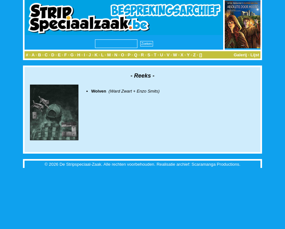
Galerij (240, 54)
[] (200, 54)
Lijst (255, 54)
